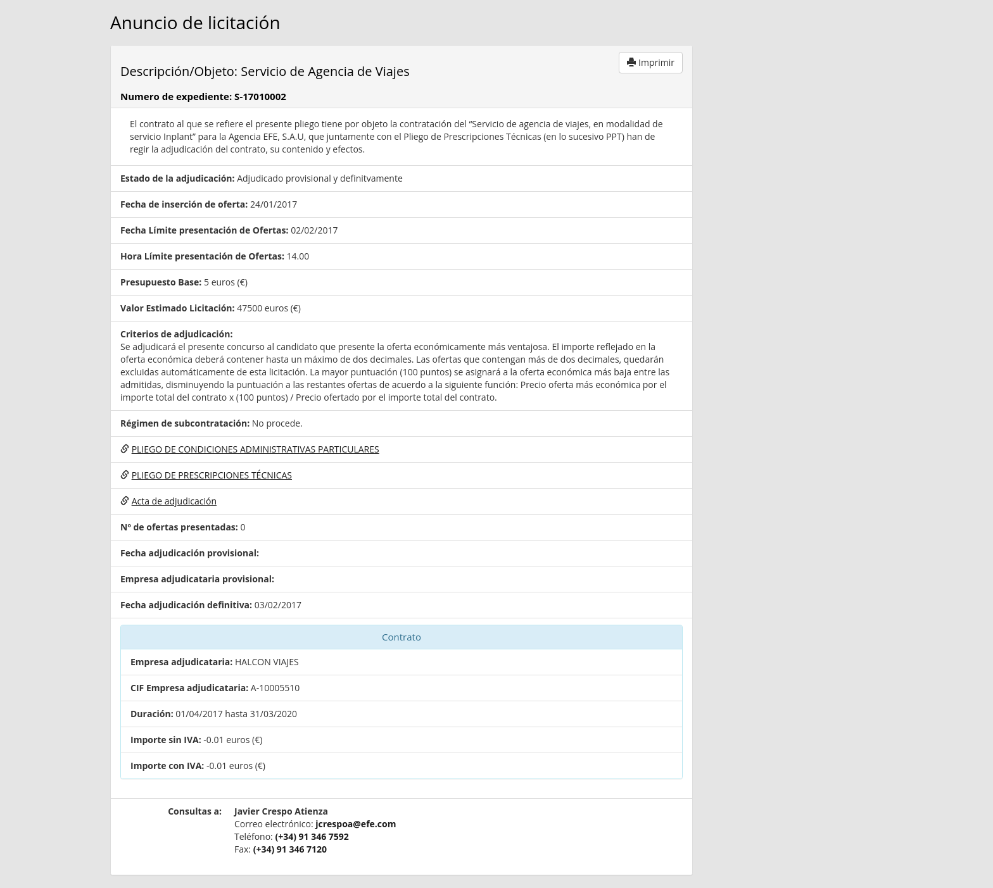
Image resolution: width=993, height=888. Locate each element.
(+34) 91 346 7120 (290, 849)
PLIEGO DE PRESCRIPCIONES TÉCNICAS (212, 475)
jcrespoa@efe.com (355, 824)
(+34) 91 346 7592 (311, 836)
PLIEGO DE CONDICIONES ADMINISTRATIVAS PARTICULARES (255, 449)
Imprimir (650, 62)
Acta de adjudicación (174, 501)
